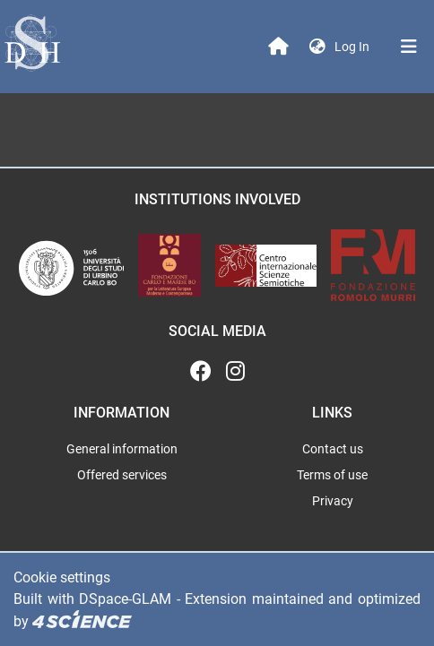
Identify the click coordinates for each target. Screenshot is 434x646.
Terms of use (332, 475)
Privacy (332, 501)
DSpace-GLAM (125, 598)
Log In (353, 46)
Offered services (122, 475)
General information (122, 449)
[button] (317, 47)
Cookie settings (61, 577)
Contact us (332, 449)
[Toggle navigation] (409, 47)
